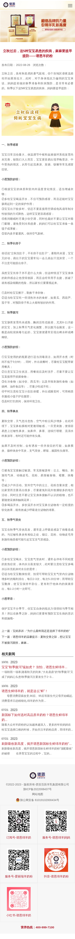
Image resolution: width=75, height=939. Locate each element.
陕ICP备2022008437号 (37, 789)
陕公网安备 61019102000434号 (39, 800)
